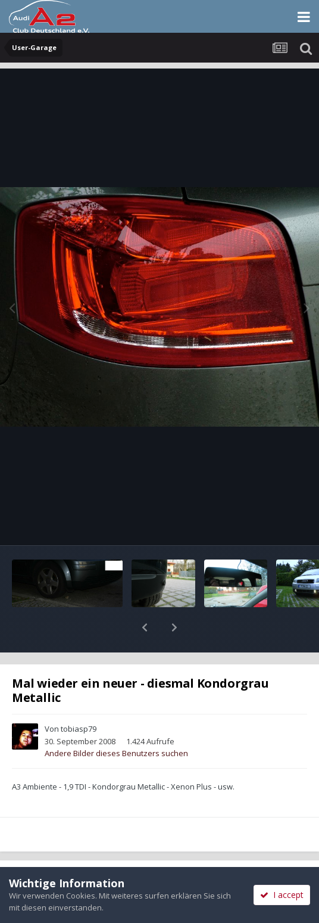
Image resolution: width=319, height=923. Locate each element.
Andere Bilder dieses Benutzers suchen (116, 722)
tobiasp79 (78, 697)
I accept (282, 894)
